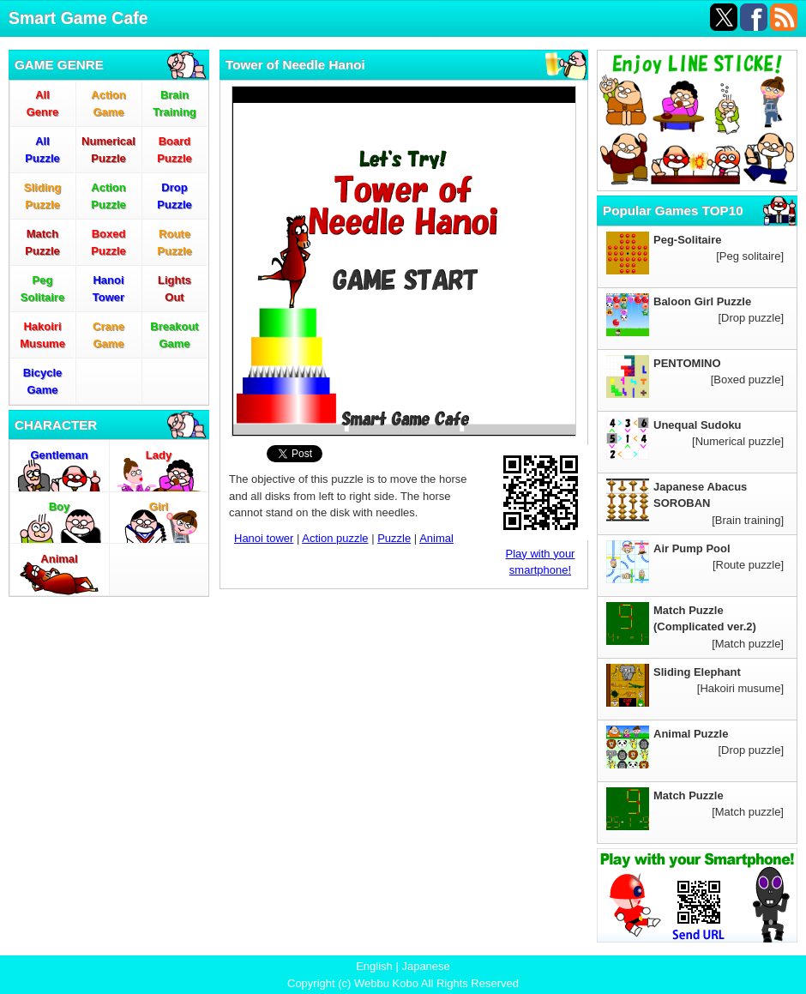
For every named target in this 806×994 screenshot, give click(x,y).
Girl (158, 506)
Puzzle (394, 538)
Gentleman (58, 455)
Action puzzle (335, 538)
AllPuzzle (42, 150)
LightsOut (174, 289)
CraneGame (108, 335)
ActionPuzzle (108, 196)
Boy (59, 506)
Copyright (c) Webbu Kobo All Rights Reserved (403, 983)
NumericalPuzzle (108, 150)
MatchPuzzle (42, 242)
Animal (58, 558)
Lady (158, 455)
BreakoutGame (174, 335)
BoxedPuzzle (108, 242)
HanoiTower (108, 289)
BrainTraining (174, 103)
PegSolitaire (42, 289)
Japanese (425, 966)
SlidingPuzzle (42, 196)
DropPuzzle (174, 196)
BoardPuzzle (174, 150)
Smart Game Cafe (78, 18)
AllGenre (43, 103)
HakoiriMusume (42, 335)
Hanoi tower (263, 538)
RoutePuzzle (174, 242)
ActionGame (108, 103)
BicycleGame (43, 381)
